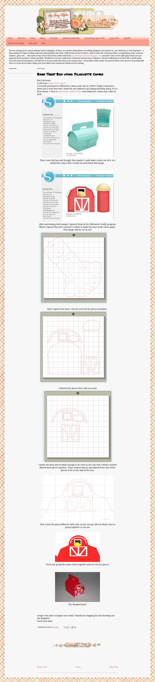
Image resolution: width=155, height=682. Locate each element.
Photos (42, 38)
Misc (43, 43)
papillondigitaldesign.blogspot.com (86, 56)
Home (10, 38)
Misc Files (33, 43)
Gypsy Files (114, 38)
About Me (21, 38)
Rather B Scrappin (57, 83)
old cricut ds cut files (16, 43)
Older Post (113, 667)
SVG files (54, 38)
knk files (127, 38)
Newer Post (42, 667)
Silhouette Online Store (70, 91)
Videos (32, 38)
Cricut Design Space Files (94, 38)
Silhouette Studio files (71, 38)
